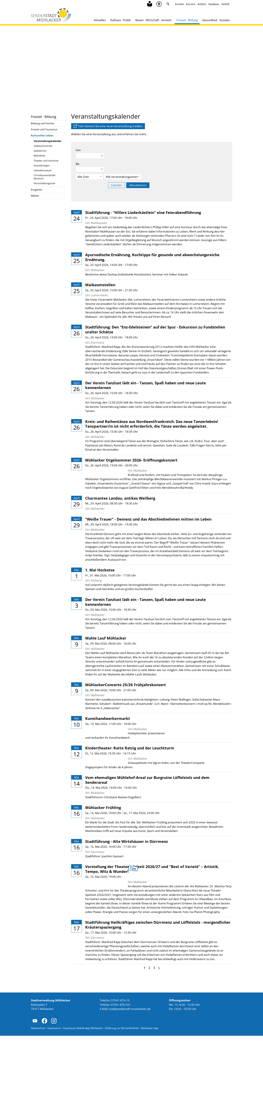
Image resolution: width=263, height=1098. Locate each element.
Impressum (54, 1090)
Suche (168, 4)
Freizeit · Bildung (187, 20)
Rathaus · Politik (120, 20)
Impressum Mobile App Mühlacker (82, 1090)
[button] (35, 1083)
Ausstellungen (42, 165)
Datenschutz (38, 1090)
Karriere (190, 4)
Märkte (35, 195)
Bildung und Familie (42, 123)
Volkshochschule (43, 145)
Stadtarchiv (40, 150)
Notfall (225, 4)
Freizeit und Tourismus (44, 129)
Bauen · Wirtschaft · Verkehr (153, 20)
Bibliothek (39, 155)
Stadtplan (213, 4)
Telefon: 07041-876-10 (114, 1062)
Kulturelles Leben (42, 135)
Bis (78, 164)
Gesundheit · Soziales (216, 20)
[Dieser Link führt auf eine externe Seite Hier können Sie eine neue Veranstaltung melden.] (108, 126)
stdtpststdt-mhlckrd (130, 1071)
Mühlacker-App (149, 1090)
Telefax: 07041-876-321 (115, 1067)
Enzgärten (36, 189)
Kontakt (179, 4)
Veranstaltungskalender (47, 141)
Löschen (116, 185)
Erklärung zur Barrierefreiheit (122, 1090)
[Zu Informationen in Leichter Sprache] (150, 4)
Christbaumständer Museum (45, 177)
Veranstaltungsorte (44, 183)
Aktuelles (100, 20)
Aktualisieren (137, 185)
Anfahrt (202, 4)
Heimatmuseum (43, 170)
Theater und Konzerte (46, 160)
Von (78, 150)
